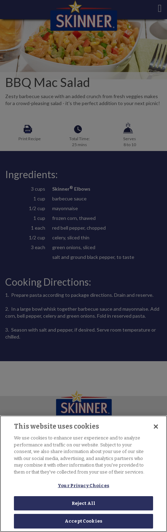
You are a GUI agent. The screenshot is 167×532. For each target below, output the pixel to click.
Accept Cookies (83, 521)
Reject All (83, 503)
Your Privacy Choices (83, 485)
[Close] (156, 426)
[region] (83, 473)
